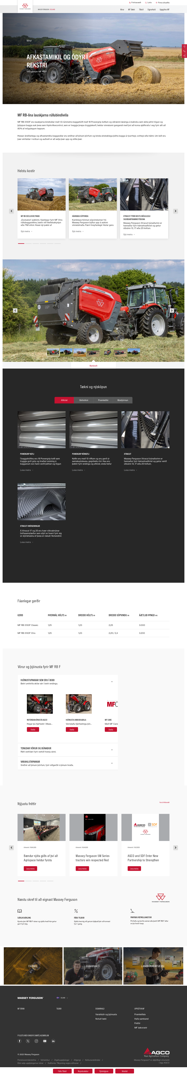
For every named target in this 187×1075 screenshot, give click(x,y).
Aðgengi (77, 1060)
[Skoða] (33, 729)
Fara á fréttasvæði (164, 802)
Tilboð (141, 9)
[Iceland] (62, 998)
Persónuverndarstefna (27, 1060)
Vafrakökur (45, 1060)
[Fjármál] (34, 966)
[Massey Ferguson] (25, 6)
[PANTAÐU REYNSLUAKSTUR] (150, 917)
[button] (21, 242)
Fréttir (137, 1023)
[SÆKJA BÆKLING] (37, 917)
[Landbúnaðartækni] (153, 966)
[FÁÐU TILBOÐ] (93, 917)
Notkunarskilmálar (92, 1060)
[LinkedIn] (53, 1041)
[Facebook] (19, 1041)
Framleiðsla (140, 1014)
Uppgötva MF (164, 9)
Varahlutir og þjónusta (106, 1014)
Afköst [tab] (64, 400)
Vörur (122, 9)
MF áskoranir (140, 1027)
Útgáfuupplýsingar (61, 1060)
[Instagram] (36, 1041)
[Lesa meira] (30, 868)
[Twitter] (28, 1041)
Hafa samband (141, 1018)
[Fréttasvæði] (135, 3)
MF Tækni (131, 9)
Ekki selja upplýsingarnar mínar (30, 1063)
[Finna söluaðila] (162, 3)
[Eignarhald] (93, 966)
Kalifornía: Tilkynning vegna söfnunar (63, 1063)
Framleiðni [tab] (103, 400)
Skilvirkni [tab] (83, 400)
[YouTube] (45, 1041)
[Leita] (148, 3)
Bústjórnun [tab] (123, 400)
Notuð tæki (100, 1018)
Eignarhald (152, 9)
